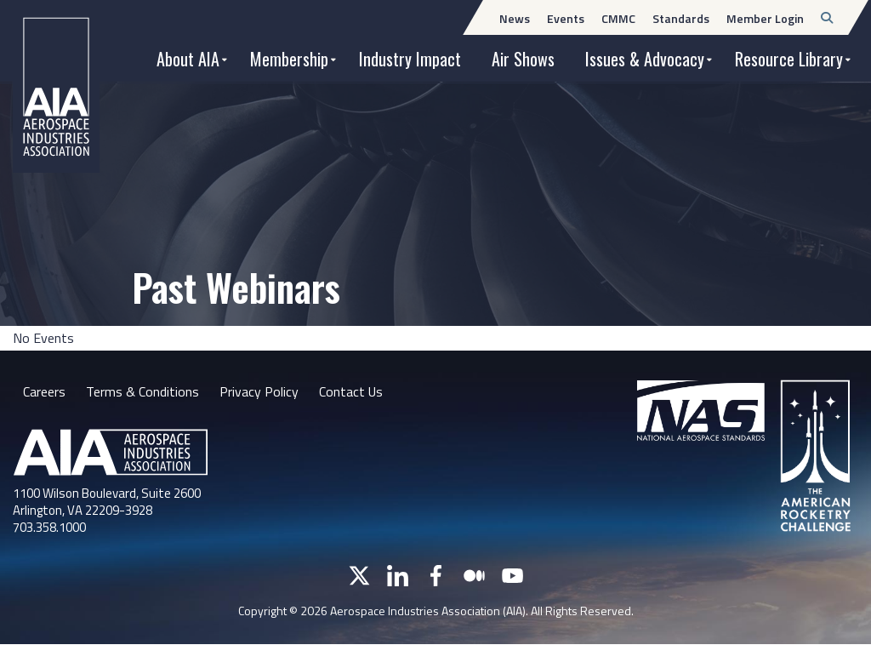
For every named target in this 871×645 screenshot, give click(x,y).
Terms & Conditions (142, 391)
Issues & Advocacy (644, 58)
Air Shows (523, 58)
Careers (44, 391)
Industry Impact (410, 58)
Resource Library (789, 58)
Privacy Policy (259, 391)
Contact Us (351, 391)
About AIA (188, 58)
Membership (289, 58)
